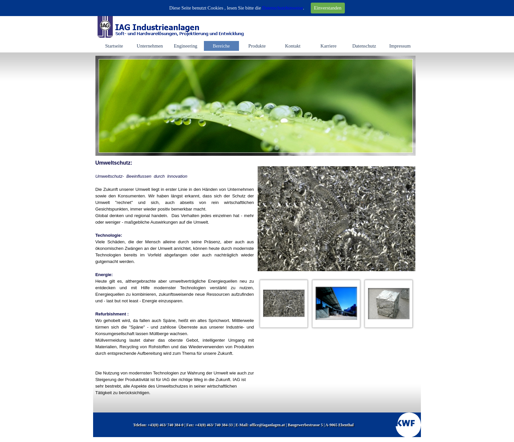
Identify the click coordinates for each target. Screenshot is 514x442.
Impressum (399, 46)
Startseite (114, 46)
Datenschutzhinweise (282, 7)
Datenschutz (364, 46)
